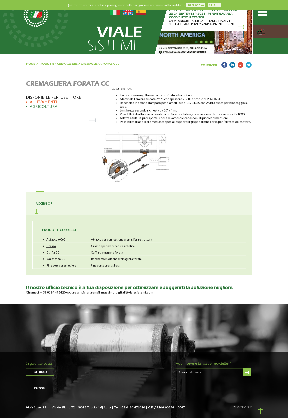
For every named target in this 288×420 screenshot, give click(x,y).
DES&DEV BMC (242, 409)
